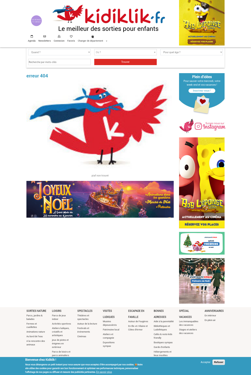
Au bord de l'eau (34, 336)
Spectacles (84, 311)
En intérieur (210, 315)
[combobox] (92, 37)
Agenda (32, 40)
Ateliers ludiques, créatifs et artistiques (60, 332)
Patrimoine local (111, 329)
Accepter (205, 362)
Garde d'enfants (162, 347)
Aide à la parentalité (164, 321)
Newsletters (44, 40)
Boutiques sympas (163, 342)
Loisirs (56, 311)
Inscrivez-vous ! (202, 90)
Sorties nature (36, 311)
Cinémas (81, 336)
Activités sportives (61, 323)
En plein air (210, 320)
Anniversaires (214, 311)
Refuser (218, 362)
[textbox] (125, 52)
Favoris (71, 40)
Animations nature (35, 331)
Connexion (59, 40)
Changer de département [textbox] (90, 40)
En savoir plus (104, 372)
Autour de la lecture (87, 323)
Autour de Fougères (138, 321)
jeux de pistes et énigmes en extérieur (60, 343)
